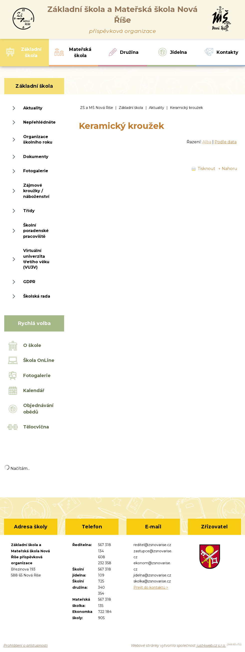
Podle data (226, 142)
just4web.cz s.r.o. (211, 645)
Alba (206, 142)
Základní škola (131, 107)
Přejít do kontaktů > (150, 587)
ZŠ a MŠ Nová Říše (96, 107)
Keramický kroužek (186, 107)
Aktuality (156, 107)
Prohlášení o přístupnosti (25, 645)
